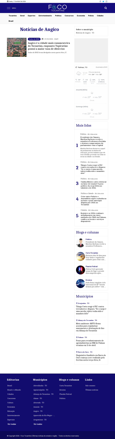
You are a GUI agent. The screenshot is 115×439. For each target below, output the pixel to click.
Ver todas (11, 424)
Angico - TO (37, 411)
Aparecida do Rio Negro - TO (44, 415)
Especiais (11, 420)
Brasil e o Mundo (14, 390)
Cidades (100, 16)
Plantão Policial (66, 394)
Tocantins (13, 16)
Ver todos (37, 424)
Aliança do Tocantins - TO (43, 394)
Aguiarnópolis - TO (40, 390)
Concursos (69, 16)
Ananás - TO (38, 407)
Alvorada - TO (38, 403)
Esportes (31, 16)
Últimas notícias (91, 390)
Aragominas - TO (39, 420)
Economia (81, 16)
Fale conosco (90, 386)
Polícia (91, 16)
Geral (22, 16)
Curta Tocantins (66, 386)
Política (58, 16)
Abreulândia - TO (40, 386)
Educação (11, 411)
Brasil (11, 21)
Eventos (63, 390)
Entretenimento (45, 16)
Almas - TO (37, 398)
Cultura (10, 403)
